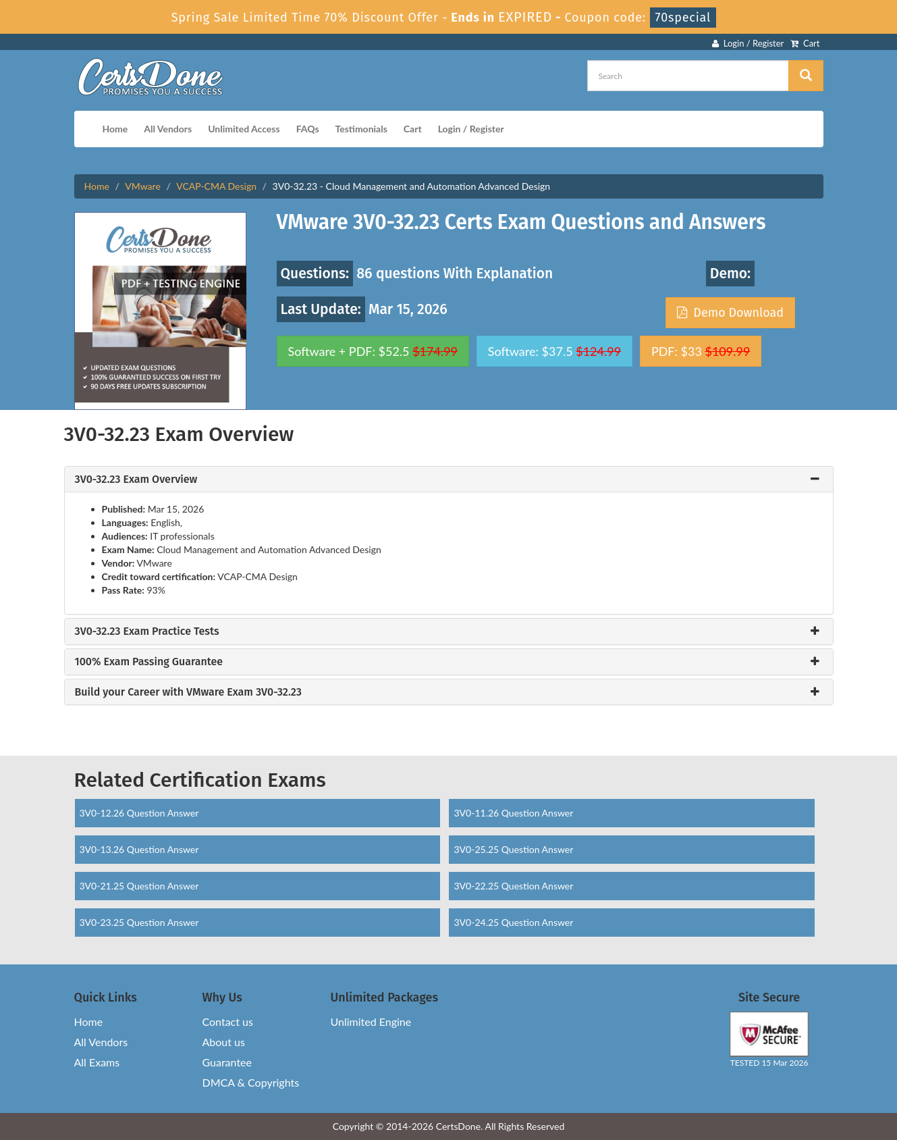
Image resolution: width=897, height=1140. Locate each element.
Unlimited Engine (371, 1021)
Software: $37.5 (554, 351)
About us (223, 1041)
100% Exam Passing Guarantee (149, 662)
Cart (804, 43)
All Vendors (168, 128)
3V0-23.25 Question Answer (139, 922)
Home (115, 128)
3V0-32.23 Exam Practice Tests (147, 631)
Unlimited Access (243, 128)
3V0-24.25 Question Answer (513, 922)
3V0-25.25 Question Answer (513, 849)
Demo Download (730, 312)
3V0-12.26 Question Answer (139, 813)
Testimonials (361, 128)
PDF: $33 (700, 351)
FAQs (307, 128)
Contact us (227, 1021)
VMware (142, 186)
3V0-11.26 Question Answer (513, 813)
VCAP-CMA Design (216, 186)
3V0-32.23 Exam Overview (136, 479)
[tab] (449, 479)
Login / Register (748, 43)
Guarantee (227, 1062)
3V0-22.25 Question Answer (513, 885)
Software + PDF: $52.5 (373, 351)
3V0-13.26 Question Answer (139, 849)
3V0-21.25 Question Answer (139, 885)
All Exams (97, 1062)
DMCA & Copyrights (251, 1082)
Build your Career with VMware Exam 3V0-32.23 (188, 692)
